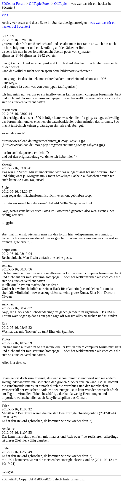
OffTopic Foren (39, 3)
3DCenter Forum (13, 3)
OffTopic (60, 3)
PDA (5, 15)
